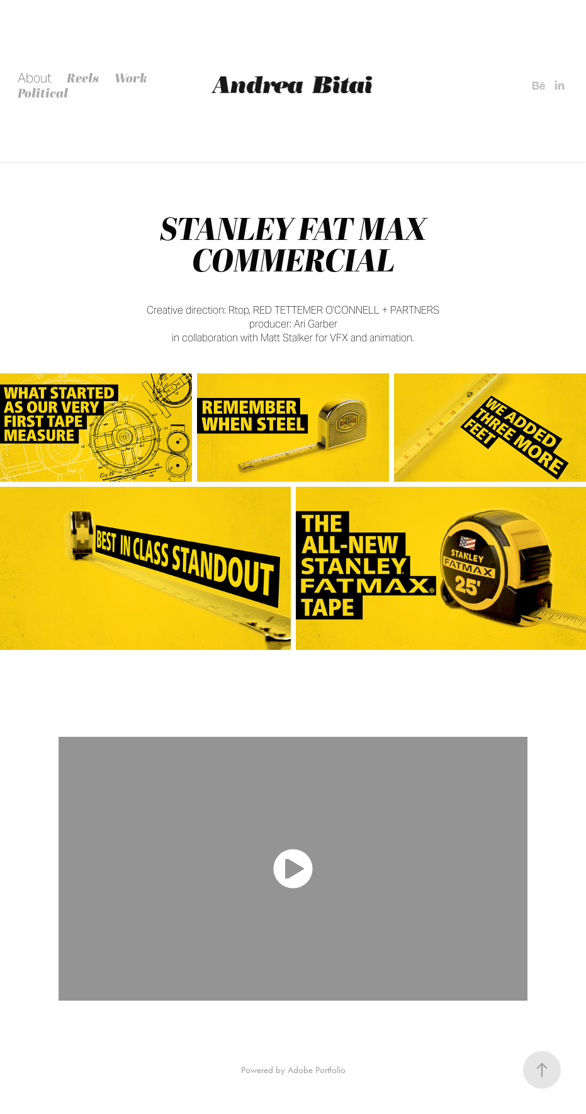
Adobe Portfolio (317, 1070)
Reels (83, 77)
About (35, 78)
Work (131, 77)
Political (43, 92)
